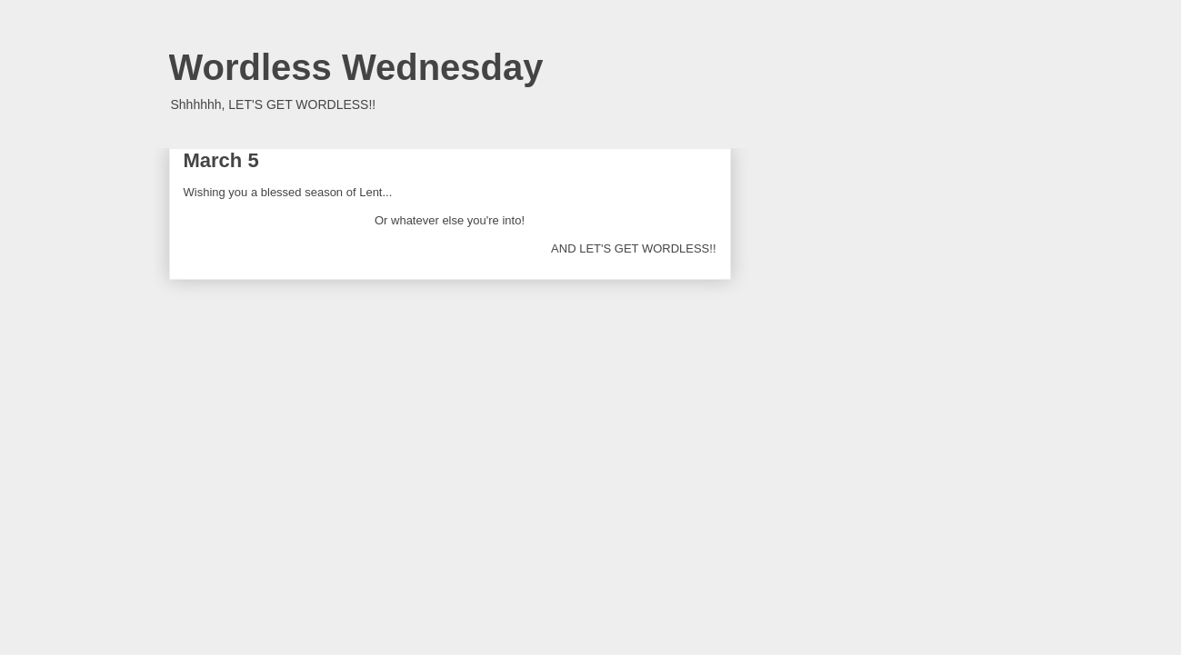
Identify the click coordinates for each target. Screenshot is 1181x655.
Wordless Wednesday (356, 67)
